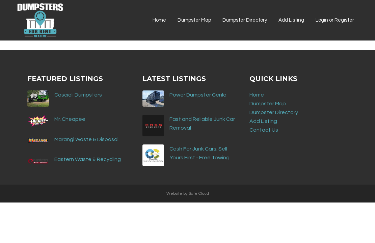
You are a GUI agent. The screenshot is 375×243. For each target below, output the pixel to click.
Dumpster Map (267, 103)
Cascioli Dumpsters (78, 95)
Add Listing (263, 121)
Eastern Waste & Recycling (87, 159)
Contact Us (263, 130)
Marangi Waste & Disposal (86, 139)
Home (256, 95)
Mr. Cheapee (69, 119)
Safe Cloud (199, 193)
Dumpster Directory (273, 112)
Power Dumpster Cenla (197, 95)
